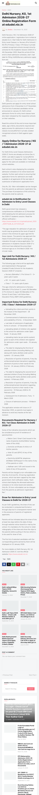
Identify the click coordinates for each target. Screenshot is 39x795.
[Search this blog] (15, 688)
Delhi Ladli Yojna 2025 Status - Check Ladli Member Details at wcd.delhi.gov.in (10, 615)
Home (4, 10)
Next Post (32, 675)
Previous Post (7, 675)
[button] (3, 3)
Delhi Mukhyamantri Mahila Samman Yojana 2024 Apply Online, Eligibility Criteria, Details (9, 640)
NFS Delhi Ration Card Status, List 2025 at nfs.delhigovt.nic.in (28, 614)
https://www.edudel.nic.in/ (18, 554)
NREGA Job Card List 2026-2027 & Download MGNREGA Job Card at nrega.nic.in (26, 746)
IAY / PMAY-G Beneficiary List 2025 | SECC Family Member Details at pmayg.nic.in (26, 775)
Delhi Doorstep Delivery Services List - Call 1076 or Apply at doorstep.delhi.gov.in (29, 639)
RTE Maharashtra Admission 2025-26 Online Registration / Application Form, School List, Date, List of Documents (26, 760)
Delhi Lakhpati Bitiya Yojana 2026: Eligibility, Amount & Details (9, 590)
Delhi (9, 10)
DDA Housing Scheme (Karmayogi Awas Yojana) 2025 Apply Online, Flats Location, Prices (28, 591)
